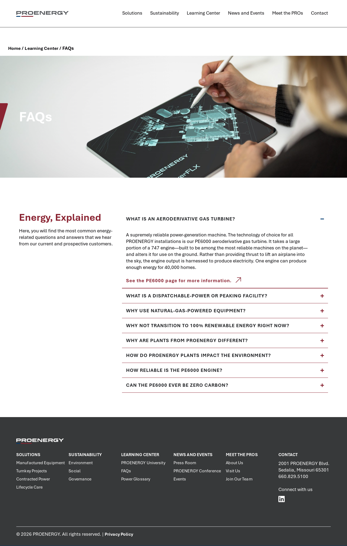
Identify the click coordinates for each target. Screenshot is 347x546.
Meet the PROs (242, 454)
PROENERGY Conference (197, 471)
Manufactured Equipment (40, 463)
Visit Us (233, 471)
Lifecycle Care (29, 487)
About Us (234, 463)
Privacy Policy (119, 534)
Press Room (185, 463)
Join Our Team (239, 479)
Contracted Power (33, 479)
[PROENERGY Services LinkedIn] (281, 499)
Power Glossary (135, 479)
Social (75, 471)
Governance (80, 479)
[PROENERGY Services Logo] (42, 14)
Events (180, 479)
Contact (288, 454)
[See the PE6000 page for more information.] (238, 280)
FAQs (126, 471)
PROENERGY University (143, 463)
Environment (81, 463)
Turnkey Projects (31, 471)
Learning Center (41, 48)
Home (14, 48)
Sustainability (85, 454)
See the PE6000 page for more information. (179, 281)
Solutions (28, 454)
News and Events (193, 454)
